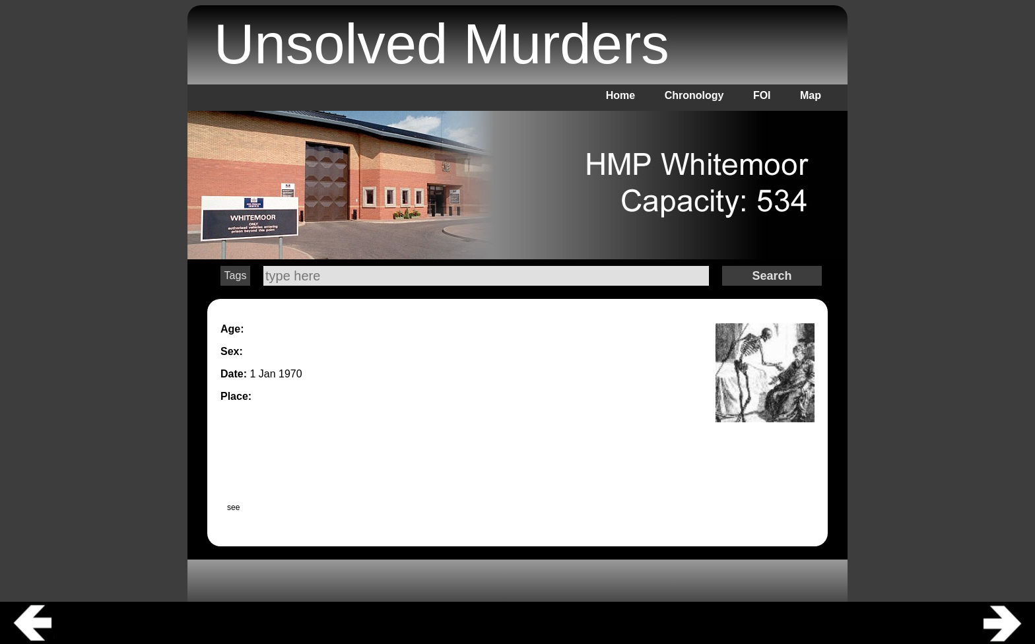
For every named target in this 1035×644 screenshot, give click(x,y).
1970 (290, 373)
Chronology (694, 95)
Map (810, 95)
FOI (762, 95)
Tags (235, 275)
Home (620, 95)
